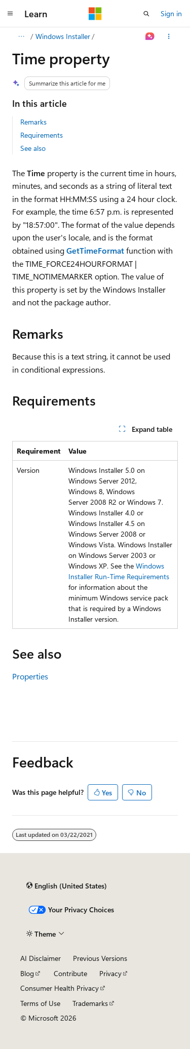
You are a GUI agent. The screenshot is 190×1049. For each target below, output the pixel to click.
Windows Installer (62, 36)
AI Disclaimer (40, 958)
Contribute (70, 973)
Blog (27, 973)
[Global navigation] (10, 14)
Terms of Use (40, 1003)
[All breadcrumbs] (21, 36)
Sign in (171, 13)
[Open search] (146, 14)
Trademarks (90, 1003)
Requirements (41, 135)
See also (33, 148)
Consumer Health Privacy (59, 988)
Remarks (33, 122)
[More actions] (169, 36)
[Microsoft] (95, 13)
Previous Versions (100, 958)
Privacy (110, 973)
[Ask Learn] (150, 36)
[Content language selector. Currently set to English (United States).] (66, 886)
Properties (30, 676)
